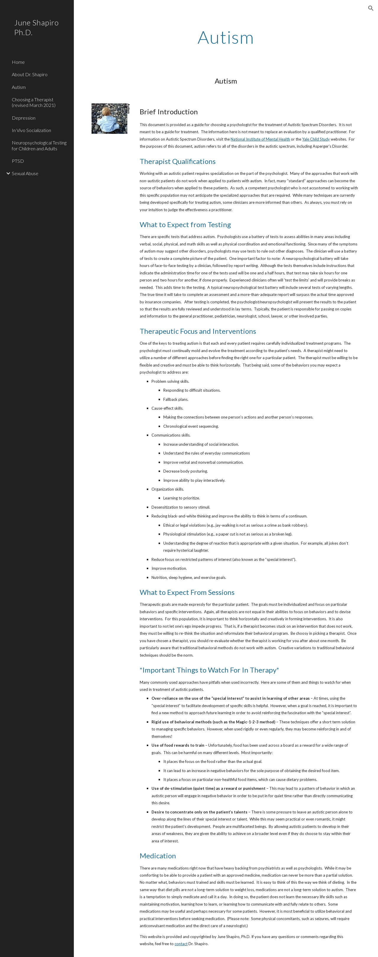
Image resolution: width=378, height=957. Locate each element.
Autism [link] (19, 87)
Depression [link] (23, 118)
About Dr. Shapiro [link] (30, 74)
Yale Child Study (316, 139)
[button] (371, 8)
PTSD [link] (18, 161)
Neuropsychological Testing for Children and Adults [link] (39, 145)
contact (181, 943)
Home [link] (18, 62)
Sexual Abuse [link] (25, 173)
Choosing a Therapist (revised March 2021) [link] (34, 102)
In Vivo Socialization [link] (31, 130)
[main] (225, 37)
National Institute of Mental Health (260, 139)
